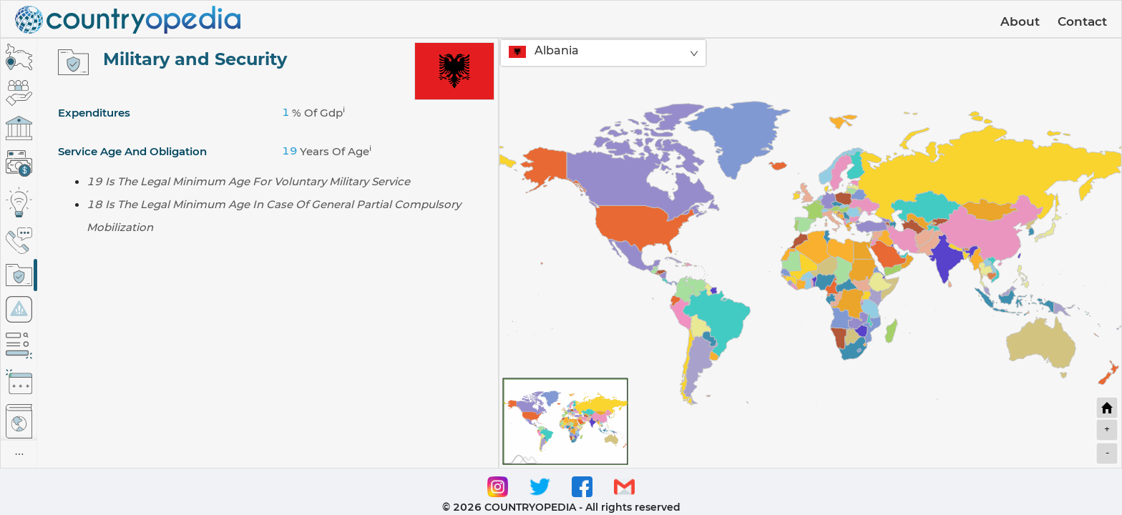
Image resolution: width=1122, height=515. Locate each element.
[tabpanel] (267, 253)
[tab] (19, 57)
